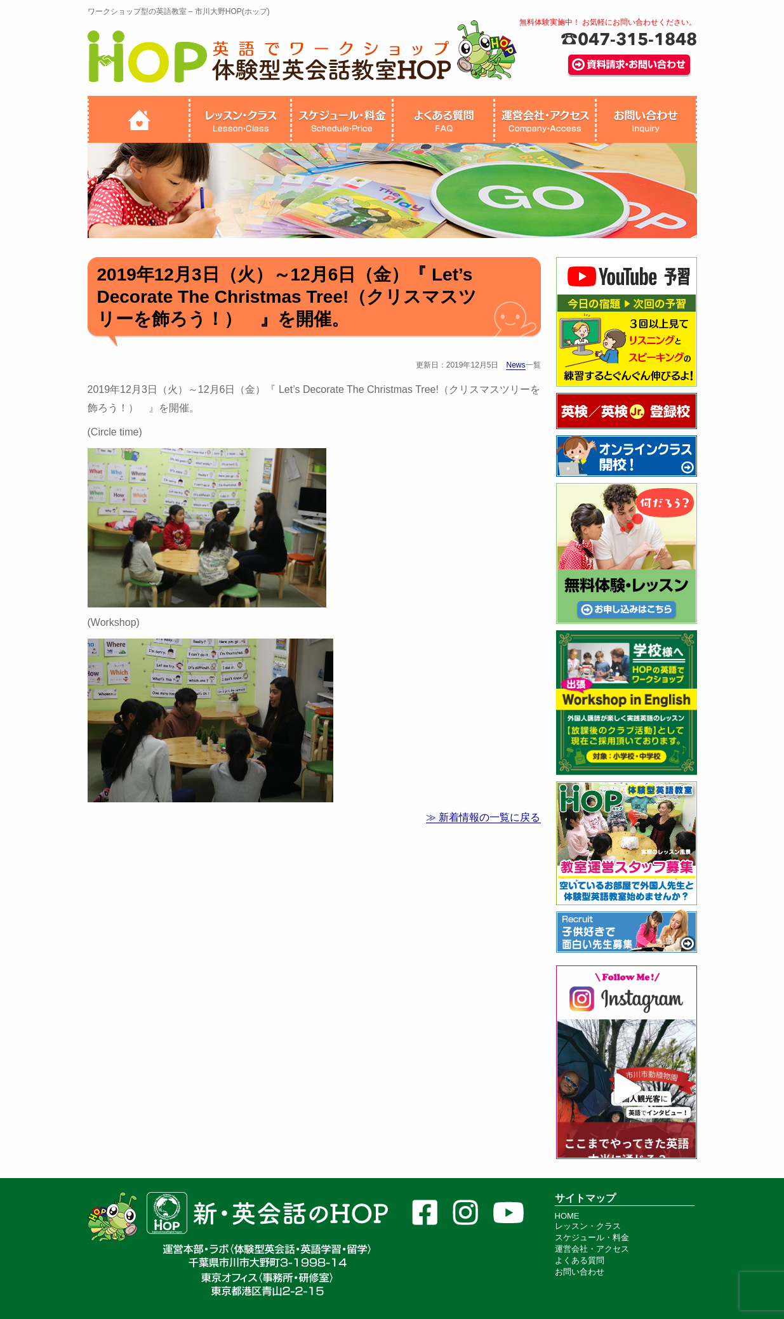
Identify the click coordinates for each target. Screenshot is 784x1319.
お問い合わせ (579, 1271)
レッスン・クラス (588, 1226)
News (515, 365)
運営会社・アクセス (592, 1249)
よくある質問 (579, 1260)
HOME (567, 1216)
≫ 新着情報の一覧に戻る (483, 817)
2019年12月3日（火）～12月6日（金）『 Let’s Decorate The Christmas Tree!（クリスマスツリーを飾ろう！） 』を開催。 (287, 297)
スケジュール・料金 (592, 1237)
